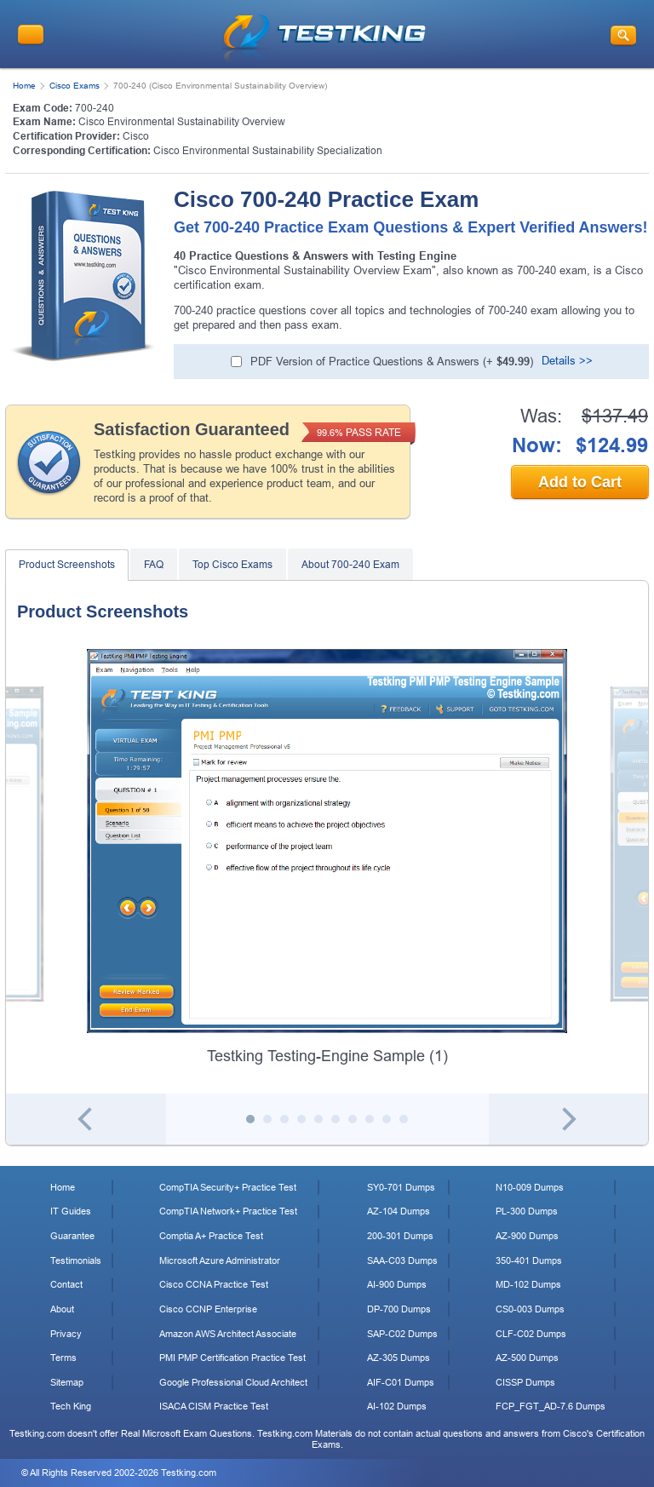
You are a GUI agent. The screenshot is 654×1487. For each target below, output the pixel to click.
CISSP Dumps (525, 1382)
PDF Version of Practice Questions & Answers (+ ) (391, 361)
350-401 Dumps (529, 1260)
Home (24, 85)
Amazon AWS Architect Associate (227, 1334)
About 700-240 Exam (350, 565)
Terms (63, 1357)
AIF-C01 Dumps (400, 1382)
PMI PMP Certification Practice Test (232, 1357)
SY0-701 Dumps (401, 1187)
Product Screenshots (67, 565)
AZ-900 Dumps (527, 1236)
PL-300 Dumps (527, 1211)
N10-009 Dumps (530, 1187)
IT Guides (70, 1211)
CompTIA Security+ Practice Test (227, 1187)
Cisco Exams (74, 85)
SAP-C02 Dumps (402, 1334)
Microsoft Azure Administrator (219, 1260)
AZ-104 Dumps (398, 1211)
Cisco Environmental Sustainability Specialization (267, 151)
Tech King (70, 1406)
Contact (66, 1284)
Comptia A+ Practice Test (211, 1236)
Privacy (66, 1334)
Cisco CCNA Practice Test (213, 1284)
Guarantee (72, 1236)
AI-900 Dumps (397, 1284)
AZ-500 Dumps (527, 1357)
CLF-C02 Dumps (531, 1334)
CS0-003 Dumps (530, 1309)
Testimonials (75, 1260)
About (62, 1309)
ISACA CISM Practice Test (213, 1406)
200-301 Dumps (400, 1236)
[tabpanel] (327, 858)
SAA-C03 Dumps (402, 1260)
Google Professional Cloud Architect (233, 1382)
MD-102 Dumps (528, 1284)
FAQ (154, 565)
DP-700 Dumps (399, 1309)
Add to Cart (580, 482)
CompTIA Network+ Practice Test (228, 1211)
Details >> (567, 360)
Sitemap (66, 1382)
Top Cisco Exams (232, 565)
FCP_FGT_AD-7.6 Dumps (550, 1406)
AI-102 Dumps (397, 1406)
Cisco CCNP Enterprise (208, 1309)
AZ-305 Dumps (398, 1357)
